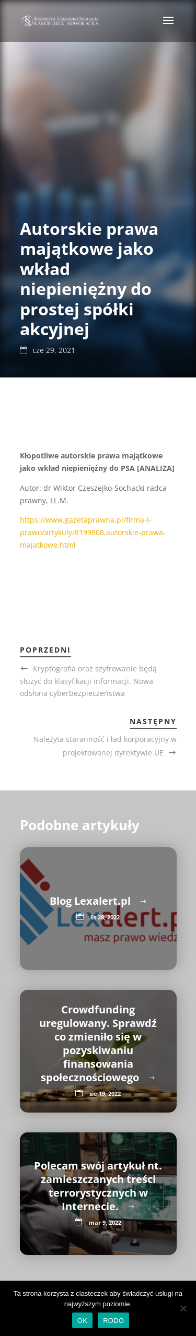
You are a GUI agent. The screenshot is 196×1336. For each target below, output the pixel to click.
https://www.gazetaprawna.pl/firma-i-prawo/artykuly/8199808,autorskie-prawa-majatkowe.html (93, 532)
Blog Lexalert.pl (91, 901)
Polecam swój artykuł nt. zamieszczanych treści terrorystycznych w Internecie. (98, 1185)
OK (82, 1321)
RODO (113, 1321)
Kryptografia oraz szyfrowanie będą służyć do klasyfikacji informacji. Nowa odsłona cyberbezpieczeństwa (88, 681)
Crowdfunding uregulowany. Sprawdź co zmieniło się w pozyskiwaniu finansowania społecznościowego (98, 1043)
